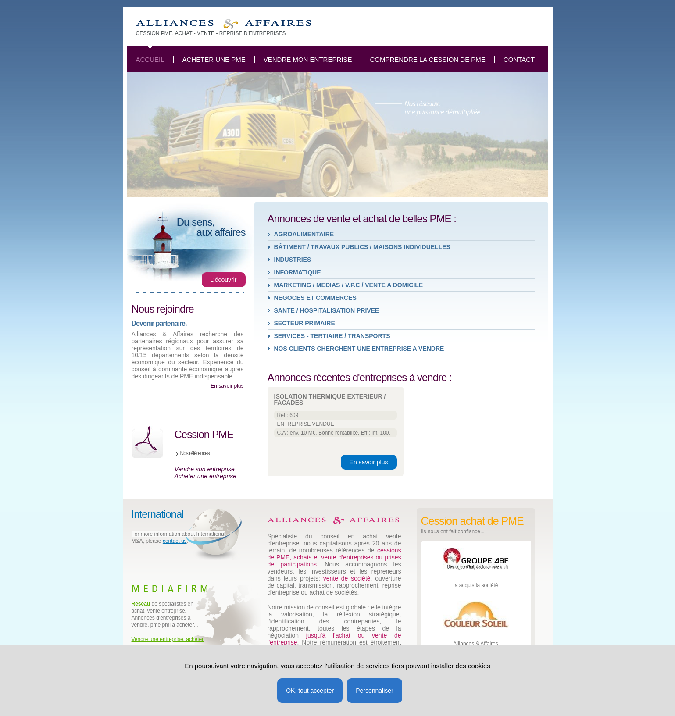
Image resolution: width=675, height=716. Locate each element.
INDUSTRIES (292, 259)
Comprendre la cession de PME (427, 59)
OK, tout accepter (310, 690)
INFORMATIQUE (297, 272)
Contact (519, 59)
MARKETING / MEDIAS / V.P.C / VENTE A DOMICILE (348, 285)
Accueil (150, 59)
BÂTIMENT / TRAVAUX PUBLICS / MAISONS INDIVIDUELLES (362, 246)
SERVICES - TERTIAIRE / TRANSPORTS (332, 335)
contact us (175, 541)
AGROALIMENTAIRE (304, 234)
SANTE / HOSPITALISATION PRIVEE (326, 310)
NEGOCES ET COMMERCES (315, 297)
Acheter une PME (214, 59)
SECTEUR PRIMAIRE (304, 323)
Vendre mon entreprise (308, 59)
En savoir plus (227, 386)
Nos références (195, 453)
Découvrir (224, 279)
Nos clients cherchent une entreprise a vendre (359, 348)
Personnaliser (374, 690)
